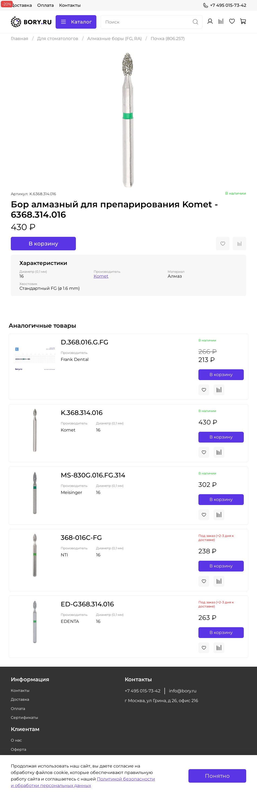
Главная (19, 38)
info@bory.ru (183, 690)
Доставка (21, 5)
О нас (16, 740)
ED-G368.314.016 (87, 604)
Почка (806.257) (168, 38)
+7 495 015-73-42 (224, 5)
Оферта (18, 749)
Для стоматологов (57, 38)
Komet (101, 276)
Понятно (217, 776)
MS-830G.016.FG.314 (93, 475)
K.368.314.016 (82, 413)
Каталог (76, 22)
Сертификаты (24, 717)
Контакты (70, 5)
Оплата (45, 5)
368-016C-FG (81, 537)
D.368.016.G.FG (85, 342)
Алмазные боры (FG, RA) (114, 38)
